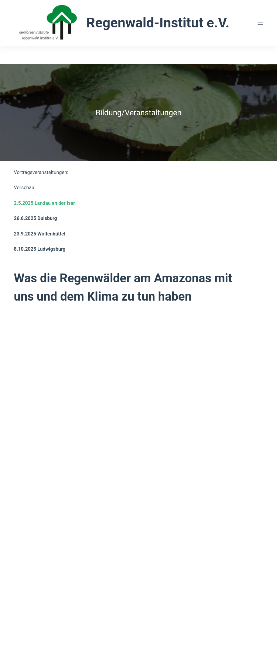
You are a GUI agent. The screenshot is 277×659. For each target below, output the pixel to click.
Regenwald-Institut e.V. (157, 23)
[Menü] (260, 23)
